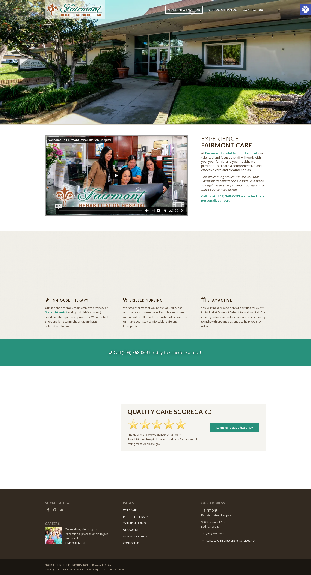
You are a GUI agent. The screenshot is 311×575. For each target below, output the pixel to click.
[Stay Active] (203, 300)
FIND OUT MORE (75, 543)
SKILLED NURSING (134, 523)
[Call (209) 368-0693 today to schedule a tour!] (155, 352)
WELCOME (130, 510)
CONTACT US (131, 543)
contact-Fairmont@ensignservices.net (230, 540)
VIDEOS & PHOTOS (135, 536)
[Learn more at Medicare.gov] (234, 427)
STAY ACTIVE (131, 530)
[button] (305, 9)
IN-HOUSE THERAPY (135, 517)
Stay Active (220, 300)
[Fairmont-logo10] (75, 9)
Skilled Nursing (146, 300)
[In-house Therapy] (47, 300)
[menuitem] (183, 9)
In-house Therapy (69, 300)
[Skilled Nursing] (125, 300)
